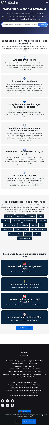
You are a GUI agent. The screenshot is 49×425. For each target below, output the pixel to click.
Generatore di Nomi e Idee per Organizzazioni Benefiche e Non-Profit (24, 374)
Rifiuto (17, 421)
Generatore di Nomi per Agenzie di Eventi (24, 267)
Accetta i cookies (28, 421)
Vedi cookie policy (26, 417)
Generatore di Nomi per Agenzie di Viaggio (24, 387)
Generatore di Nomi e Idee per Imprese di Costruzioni (24, 385)
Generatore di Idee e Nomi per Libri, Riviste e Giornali (25, 369)
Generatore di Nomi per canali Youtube (24, 300)
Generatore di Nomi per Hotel (24, 377)
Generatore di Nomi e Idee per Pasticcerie (24, 393)
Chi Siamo (24, 353)
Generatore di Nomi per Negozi (24, 284)
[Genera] (42, 25)
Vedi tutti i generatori (24, 328)
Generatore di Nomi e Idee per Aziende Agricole (24, 395)
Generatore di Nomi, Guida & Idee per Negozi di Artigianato (24, 390)
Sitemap (24, 350)
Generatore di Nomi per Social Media (24, 317)
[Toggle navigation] (47, 3)
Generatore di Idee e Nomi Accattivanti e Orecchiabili (24, 371)
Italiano (24, 412)
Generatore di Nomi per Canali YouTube (24, 363)
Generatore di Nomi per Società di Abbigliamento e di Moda (24, 361)
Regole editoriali (24, 355)
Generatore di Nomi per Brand (24, 366)
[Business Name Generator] (9, 2)
